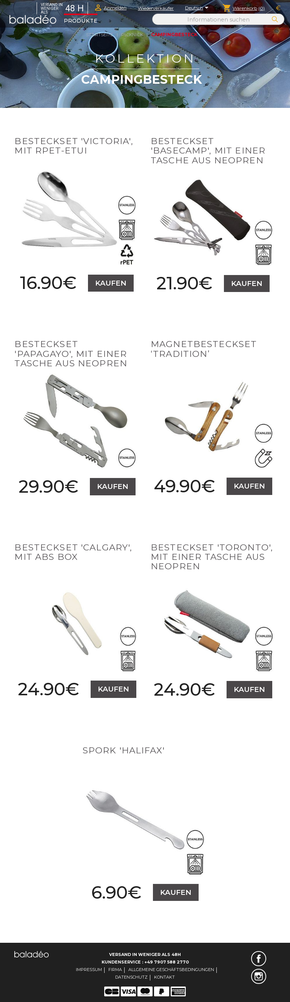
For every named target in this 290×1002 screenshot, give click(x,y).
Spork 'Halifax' (124, 750)
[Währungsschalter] (278, 8)
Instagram (258, 976)
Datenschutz (131, 977)
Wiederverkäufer (156, 8)
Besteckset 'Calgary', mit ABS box (73, 552)
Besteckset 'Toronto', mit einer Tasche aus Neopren (212, 557)
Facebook (258, 958)
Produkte (80, 20)
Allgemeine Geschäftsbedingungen (171, 969)
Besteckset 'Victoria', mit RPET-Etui (73, 146)
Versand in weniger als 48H (145, 954)
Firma (115, 969)
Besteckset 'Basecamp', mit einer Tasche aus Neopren (208, 151)
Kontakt (164, 977)
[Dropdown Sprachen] (198, 8)
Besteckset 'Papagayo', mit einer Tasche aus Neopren (70, 354)
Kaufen (110, 283)
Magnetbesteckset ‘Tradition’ (204, 349)
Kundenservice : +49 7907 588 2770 (145, 962)
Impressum (89, 969)
